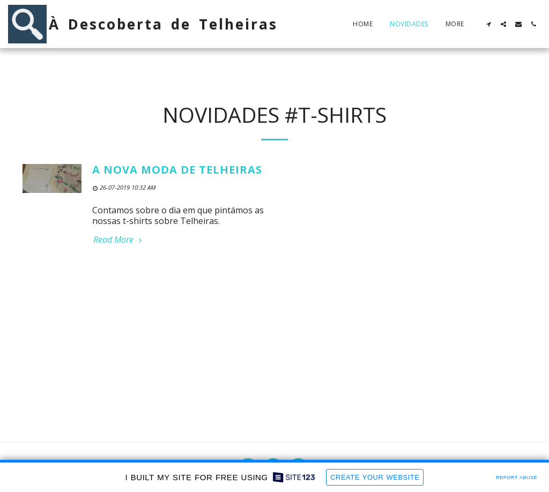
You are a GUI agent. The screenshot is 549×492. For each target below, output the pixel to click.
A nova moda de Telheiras (177, 169)
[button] (488, 24)
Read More (118, 239)
